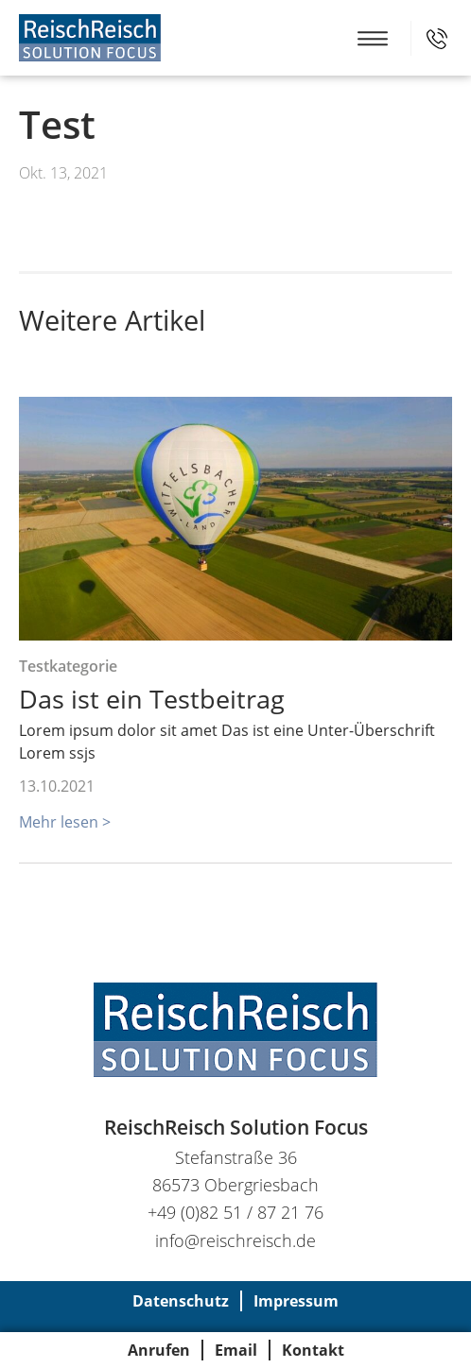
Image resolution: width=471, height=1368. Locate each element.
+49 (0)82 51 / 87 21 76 (437, 38)
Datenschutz (180, 1301)
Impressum (296, 1301)
